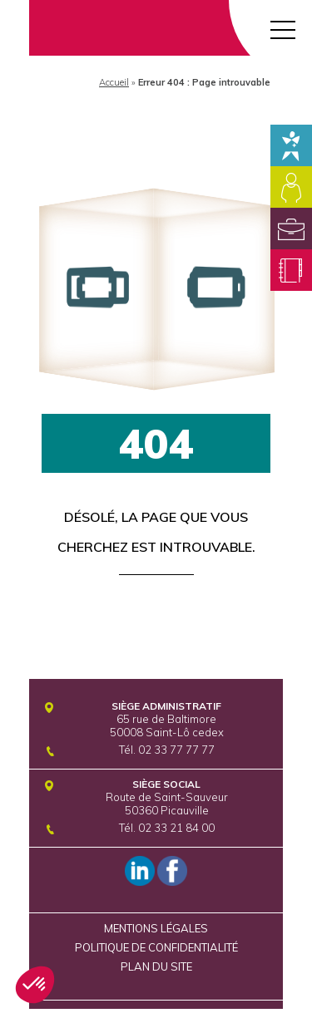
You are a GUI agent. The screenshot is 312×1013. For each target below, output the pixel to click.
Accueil (114, 82)
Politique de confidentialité (156, 947)
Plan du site (156, 966)
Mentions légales (156, 928)
